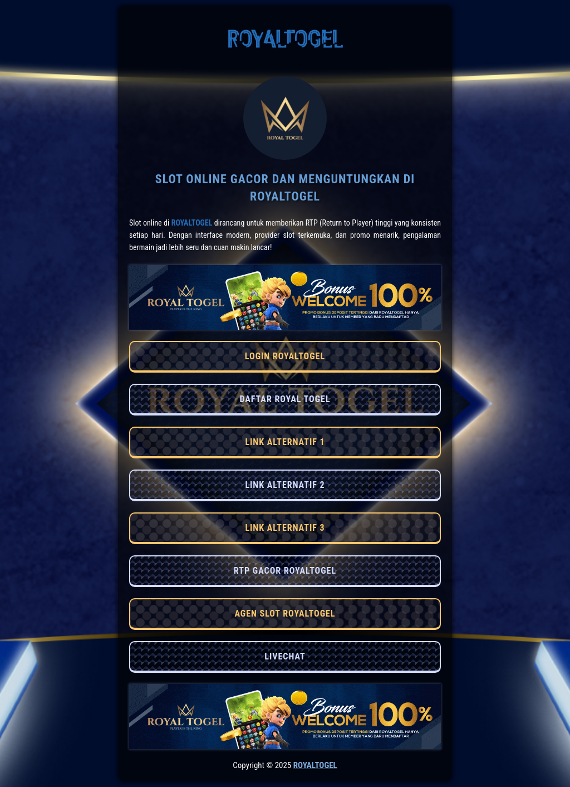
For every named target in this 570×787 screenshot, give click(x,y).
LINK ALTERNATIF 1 (285, 442)
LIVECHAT (284, 656)
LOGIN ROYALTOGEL (285, 356)
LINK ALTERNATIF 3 (285, 527)
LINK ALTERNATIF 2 (285, 485)
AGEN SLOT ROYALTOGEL (284, 613)
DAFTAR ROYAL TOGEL (284, 399)
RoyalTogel (192, 222)
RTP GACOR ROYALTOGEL (285, 570)
